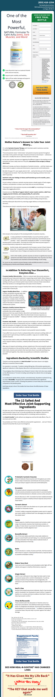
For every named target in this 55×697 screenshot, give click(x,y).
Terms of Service (44, 81)
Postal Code (35, 52)
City (34, 45)
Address (35, 38)
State (34, 48)
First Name (35, 25)
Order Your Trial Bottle (27, 395)
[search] (45, 39)
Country (35, 35)
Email (34, 32)
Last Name (35, 28)
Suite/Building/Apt (36, 42)
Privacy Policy (44, 82)
